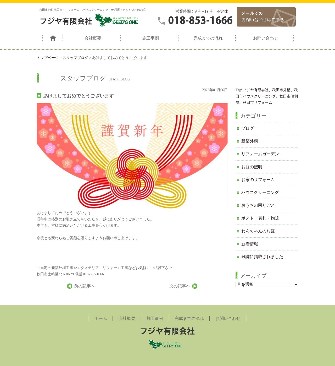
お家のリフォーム (258, 179)
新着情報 (249, 244)
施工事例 (150, 38)
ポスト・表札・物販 (260, 218)
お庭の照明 (251, 167)
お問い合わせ (265, 38)
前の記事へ (84, 286)
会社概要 (93, 38)
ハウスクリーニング (260, 192)
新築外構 (249, 141)
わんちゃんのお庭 (258, 231)
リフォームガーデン (260, 154)
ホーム (100, 318)
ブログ (247, 128)
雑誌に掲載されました (262, 256)
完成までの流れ (208, 38)
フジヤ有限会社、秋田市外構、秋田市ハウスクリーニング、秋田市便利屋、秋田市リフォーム (267, 96)
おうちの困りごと (258, 205)
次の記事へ (179, 286)
